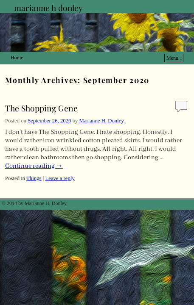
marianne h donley (48, 7)
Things (33, 166)
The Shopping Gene (41, 95)
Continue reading (34, 153)
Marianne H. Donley (101, 108)
